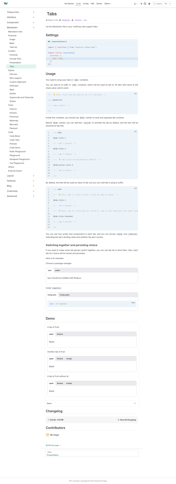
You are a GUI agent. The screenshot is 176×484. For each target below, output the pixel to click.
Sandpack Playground (18, 159)
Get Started (69, 4)
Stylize (11, 70)
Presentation (14, 62)
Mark (10, 89)
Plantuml (12, 128)
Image (11, 39)
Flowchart (13, 116)
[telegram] (141, 4)
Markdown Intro (14, 31)
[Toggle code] (135, 403)
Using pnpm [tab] (64, 295)
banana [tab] (60, 334)
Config (86, 4)
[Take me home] (6, 3)
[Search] (162, 3)
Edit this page (52, 445)
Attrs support (14, 78)
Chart (10, 105)
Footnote (12, 55)
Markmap (12, 120)
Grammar (12, 35)
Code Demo (13, 147)
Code (10, 132)
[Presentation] (91, 453)
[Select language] (136, 4)
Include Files (14, 58)
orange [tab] (69, 359)
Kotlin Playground (16, 151)
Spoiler (11, 93)
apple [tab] (51, 334)
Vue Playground (15, 163)
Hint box (12, 74)
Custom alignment (16, 82)
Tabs (10, 66)
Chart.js (12, 109)
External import (14, 171)
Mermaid (12, 124)
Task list (12, 47)
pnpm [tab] (57, 270)
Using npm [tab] (52, 295)
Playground (13, 155)
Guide (78, 4)
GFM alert (13, 86)
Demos (99, 4)
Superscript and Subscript (20, 97)
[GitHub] (145, 4)
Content (11, 51)
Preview (12, 144)
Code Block (13, 136)
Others (108, 4)
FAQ (92, 4)
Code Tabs (13, 140)
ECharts (12, 113)
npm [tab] (50, 270)
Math (10, 43)
